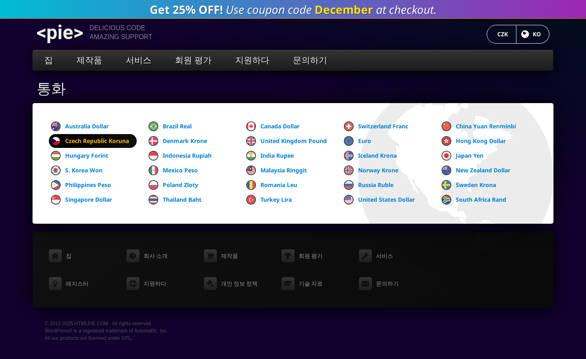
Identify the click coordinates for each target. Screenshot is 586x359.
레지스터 (77, 283)
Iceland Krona (370, 156)
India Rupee (270, 156)
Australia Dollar (80, 126)
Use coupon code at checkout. (293, 9)
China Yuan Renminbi (479, 126)
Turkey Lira (269, 200)
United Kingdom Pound (286, 141)
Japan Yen (462, 156)
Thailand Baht (175, 200)
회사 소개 (156, 256)
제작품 (89, 60)
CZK (506, 34)
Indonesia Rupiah (180, 156)
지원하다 (252, 60)
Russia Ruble (369, 185)
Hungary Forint (79, 156)
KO (541, 34)
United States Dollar (379, 200)
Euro (357, 141)
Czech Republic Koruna (90, 141)
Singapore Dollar (81, 200)
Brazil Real (170, 126)
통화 (51, 88)
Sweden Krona (469, 185)
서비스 (138, 60)
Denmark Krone (178, 141)
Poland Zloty (173, 185)
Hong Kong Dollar (474, 141)
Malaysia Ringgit (276, 170)
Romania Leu (271, 185)
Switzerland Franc (376, 126)
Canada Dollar (273, 126)
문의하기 (310, 60)
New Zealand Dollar (476, 170)
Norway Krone (371, 170)
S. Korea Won (77, 170)
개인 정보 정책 (239, 283)
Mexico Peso (173, 170)
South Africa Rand (474, 200)
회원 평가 (193, 60)
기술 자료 (311, 283)
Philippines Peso (81, 185)
